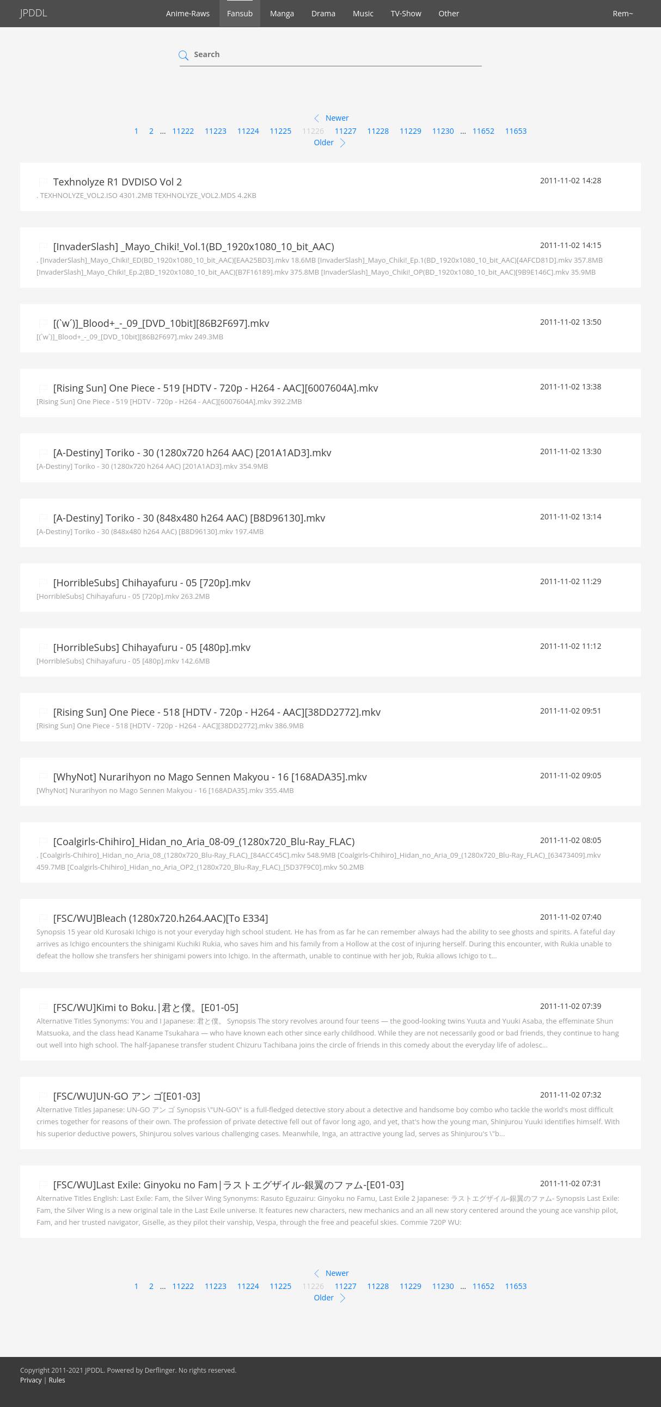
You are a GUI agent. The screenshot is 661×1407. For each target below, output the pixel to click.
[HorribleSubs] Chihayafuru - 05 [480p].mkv (150, 647)
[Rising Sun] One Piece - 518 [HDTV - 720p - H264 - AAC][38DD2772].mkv (216, 711)
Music (363, 13)
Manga (282, 13)
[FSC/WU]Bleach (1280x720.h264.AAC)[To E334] (159, 918)
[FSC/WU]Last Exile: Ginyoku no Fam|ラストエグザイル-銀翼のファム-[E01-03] (227, 1184)
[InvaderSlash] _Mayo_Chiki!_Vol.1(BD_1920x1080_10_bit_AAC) (192, 246)
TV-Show (406, 13)
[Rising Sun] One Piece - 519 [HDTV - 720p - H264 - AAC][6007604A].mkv (214, 387)
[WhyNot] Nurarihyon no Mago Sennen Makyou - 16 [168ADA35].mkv (209, 776)
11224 (248, 131)
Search (207, 54)
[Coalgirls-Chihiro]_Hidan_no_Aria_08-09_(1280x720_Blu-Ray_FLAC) (202, 841)
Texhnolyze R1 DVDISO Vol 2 (116, 181)
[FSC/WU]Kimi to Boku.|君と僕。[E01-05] (144, 1007)
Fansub (240, 13)
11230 (443, 131)
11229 (410, 131)
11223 (216, 131)
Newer (330, 118)
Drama (323, 13)
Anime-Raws (188, 13)
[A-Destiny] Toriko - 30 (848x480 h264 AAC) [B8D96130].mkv (188, 517)
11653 (516, 131)
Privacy (31, 1380)
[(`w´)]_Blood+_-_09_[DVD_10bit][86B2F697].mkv (160, 323)
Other (448, 13)
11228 (378, 131)
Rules (56, 1380)
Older (330, 143)
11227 (346, 131)
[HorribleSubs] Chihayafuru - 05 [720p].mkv (150, 582)
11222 (183, 131)
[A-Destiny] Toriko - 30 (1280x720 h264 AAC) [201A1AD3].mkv (191, 452)
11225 (280, 131)
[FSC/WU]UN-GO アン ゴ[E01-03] (125, 1095)
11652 (483, 131)
